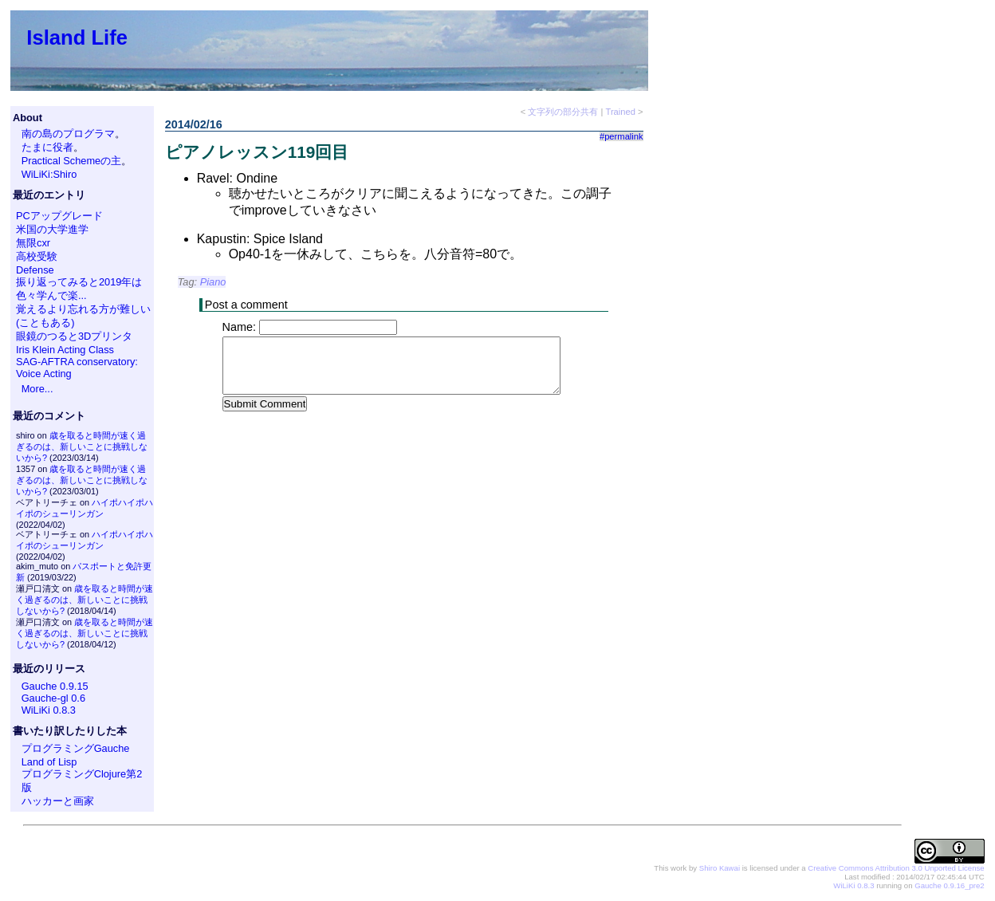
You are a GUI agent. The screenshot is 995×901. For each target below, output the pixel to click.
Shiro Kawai (719, 868)
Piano (213, 282)
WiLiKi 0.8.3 (49, 710)
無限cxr (33, 243)
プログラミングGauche (76, 748)
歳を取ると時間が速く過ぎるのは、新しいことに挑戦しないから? (81, 446)
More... (37, 389)
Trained (620, 111)
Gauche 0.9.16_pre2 (949, 885)
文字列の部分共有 (563, 111)
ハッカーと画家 (58, 801)
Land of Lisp (49, 762)
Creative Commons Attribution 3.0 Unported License (896, 868)
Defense (35, 270)
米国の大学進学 (52, 229)
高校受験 (36, 256)
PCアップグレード (59, 216)
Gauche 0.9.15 (55, 686)
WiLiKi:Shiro (49, 174)
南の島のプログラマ (68, 134)
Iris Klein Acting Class (65, 350)
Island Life (77, 37)
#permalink (621, 136)
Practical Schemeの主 (72, 161)
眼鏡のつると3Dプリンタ (74, 336)
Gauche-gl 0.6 (53, 698)
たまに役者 (47, 147)
